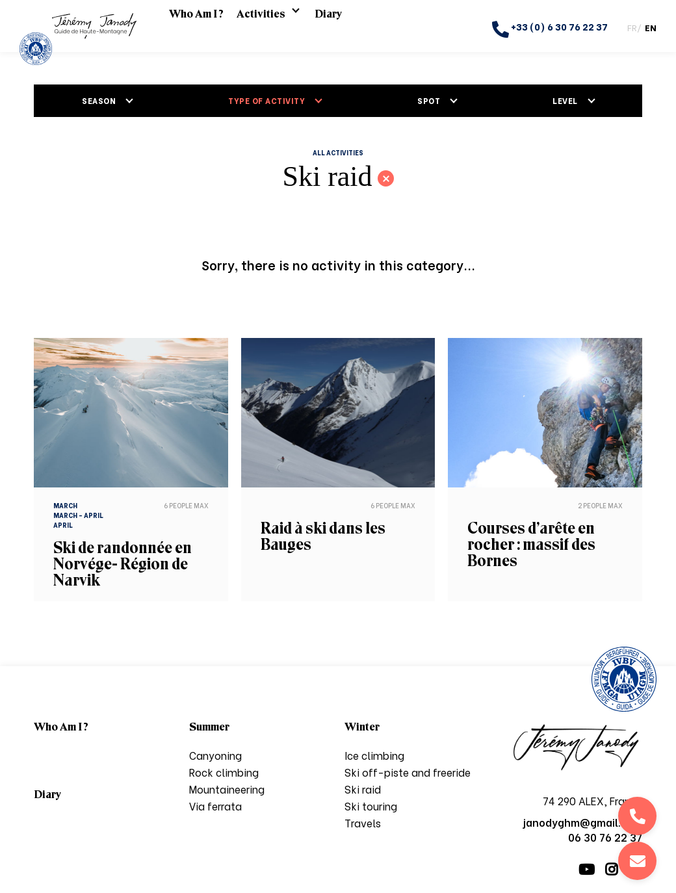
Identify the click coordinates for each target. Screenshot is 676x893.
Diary (329, 26)
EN (650, 27)
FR (632, 27)
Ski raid (362, 788)
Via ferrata (215, 805)
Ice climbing (374, 754)
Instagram (611, 869)
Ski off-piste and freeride (407, 771)
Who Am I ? (196, 26)
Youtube (586, 869)
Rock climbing (224, 771)
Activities (261, 26)
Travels (362, 822)
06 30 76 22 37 (637, 816)
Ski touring (370, 805)
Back (386, 178)
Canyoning (215, 754)
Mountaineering (227, 788)
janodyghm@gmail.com (637, 861)
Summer (209, 726)
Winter (362, 726)
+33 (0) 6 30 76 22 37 (550, 28)
